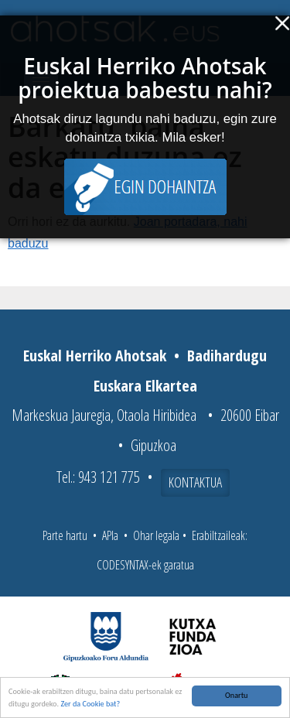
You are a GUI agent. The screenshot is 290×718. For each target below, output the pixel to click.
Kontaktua (195, 482)
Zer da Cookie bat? (90, 704)
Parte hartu (65, 535)
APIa (110, 535)
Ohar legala (156, 535)
